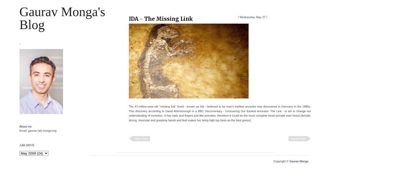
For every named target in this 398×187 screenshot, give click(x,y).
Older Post (141, 138)
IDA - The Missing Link (161, 19)
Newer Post (298, 138)
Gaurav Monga (298, 161)
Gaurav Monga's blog (62, 18)
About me (26, 126)
